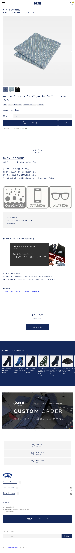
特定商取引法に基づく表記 (20, 128)
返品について (7, 128)
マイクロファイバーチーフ (29, 104)
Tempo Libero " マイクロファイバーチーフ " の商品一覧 (21, 291)
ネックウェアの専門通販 (14, 547)
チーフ (10, 104)
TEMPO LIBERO (17, 104)
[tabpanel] (37, 410)
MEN (5, 104)
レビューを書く (37, 327)
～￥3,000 (40, 104)
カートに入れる (30, 122)
